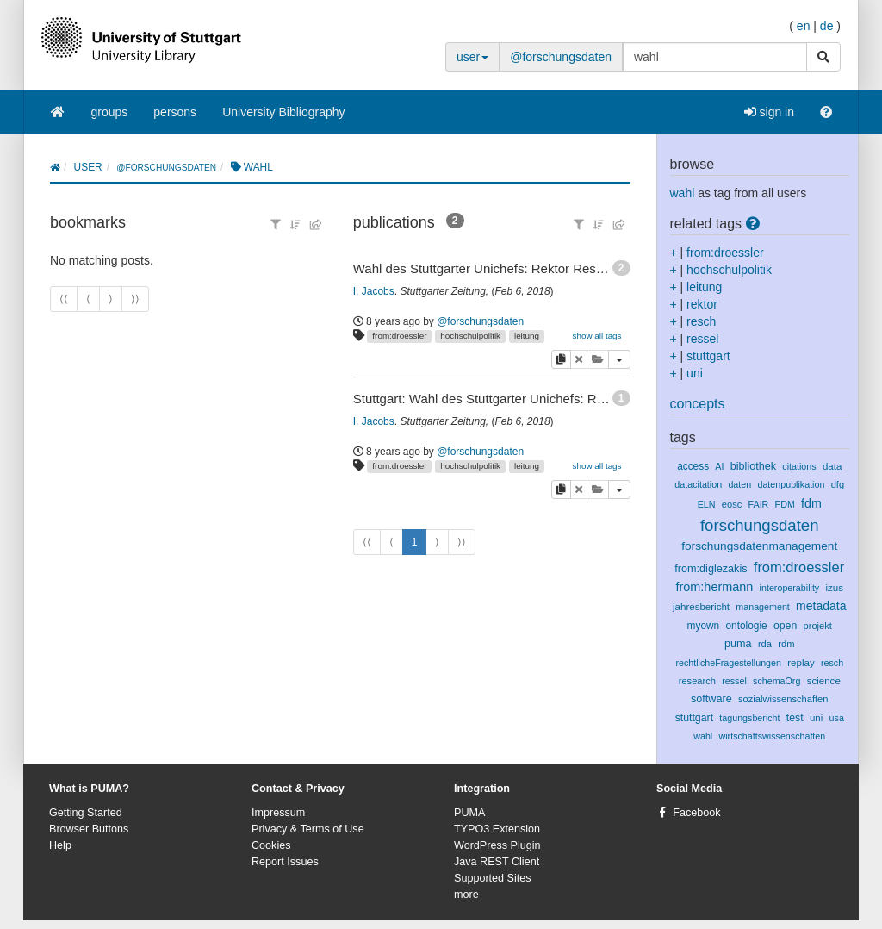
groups (109, 112)
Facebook (696, 813)
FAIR (758, 504)
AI (719, 466)
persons (174, 112)
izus (834, 588)
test (795, 718)
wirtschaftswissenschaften (772, 736)
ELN (707, 504)
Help (60, 845)
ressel (702, 339)
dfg (837, 484)
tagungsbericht (749, 718)
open (785, 626)
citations (799, 466)
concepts (697, 403)
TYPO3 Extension (497, 829)
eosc (732, 504)
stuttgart (708, 356)
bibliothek (753, 466)
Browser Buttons (88, 829)
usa (836, 718)
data (832, 466)
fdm (811, 503)
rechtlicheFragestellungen (728, 663)
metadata (821, 606)
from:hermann (714, 587)
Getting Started (85, 813)
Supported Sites (492, 878)
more (466, 894)
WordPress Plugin (497, 845)
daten (739, 484)
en (804, 26)
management (762, 607)
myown (703, 626)
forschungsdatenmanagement (759, 545)
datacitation (698, 484)
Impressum (278, 813)
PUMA (469, 813)
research (697, 681)
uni (694, 373)
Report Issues (285, 862)
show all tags (596, 335)
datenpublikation (790, 484)
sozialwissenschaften (783, 699)
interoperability (790, 588)
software (711, 699)
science (824, 681)
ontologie (746, 626)
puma (738, 644)
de (827, 26)
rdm (786, 644)
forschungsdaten (759, 525)
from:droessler (399, 335)
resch (701, 321)
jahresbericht (701, 607)
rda (765, 644)
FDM (785, 504)
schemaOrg (776, 681)
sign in (769, 112)
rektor (701, 304)
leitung (526, 335)
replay (800, 663)
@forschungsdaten (561, 57)
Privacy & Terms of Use (308, 829)
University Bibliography (283, 112)
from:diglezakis (710, 569)
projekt (818, 625)
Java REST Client (496, 862)
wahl (682, 193)
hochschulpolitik (470, 335)
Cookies (271, 845)
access (693, 466)
